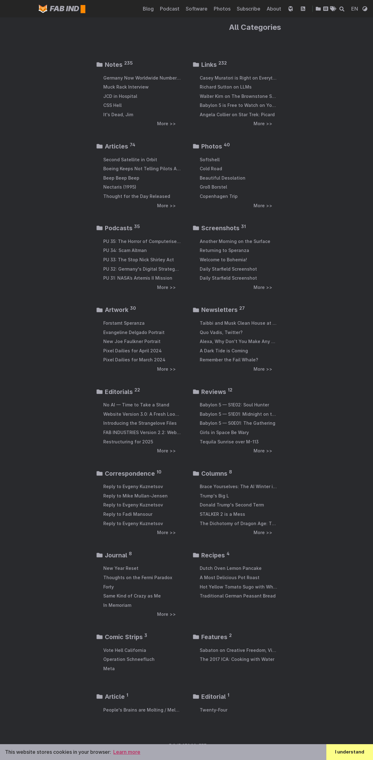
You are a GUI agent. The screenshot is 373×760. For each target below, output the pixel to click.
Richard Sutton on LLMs (226, 86)
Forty (108, 586)
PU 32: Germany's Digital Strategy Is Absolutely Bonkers (142, 269)
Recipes (211, 555)
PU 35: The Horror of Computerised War (142, 241)
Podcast (170, 9)
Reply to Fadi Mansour (127, 514)
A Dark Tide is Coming (224, 350)
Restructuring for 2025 (128, 441)
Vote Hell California (124, 650)
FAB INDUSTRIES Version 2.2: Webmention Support (142, 432)
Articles (115, 146)
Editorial (210, 696)
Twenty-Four (213, 709)
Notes (114, 64)
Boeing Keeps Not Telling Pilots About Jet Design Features (142, 168)
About (274, 9)
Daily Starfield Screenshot (228, 269)
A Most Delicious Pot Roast (229, 577)
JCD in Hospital (120, 96)
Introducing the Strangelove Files (140, 423)
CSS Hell (112, 105)
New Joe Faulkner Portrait (132, 341)
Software (197, 9)
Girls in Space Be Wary (224, 432)
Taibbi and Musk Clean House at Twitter (238, 323)
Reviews (212, 392)
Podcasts (118, 228)
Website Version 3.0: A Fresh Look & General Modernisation (142, 414)
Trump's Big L (214, 495)
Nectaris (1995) (119, 187)
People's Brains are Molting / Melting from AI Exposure (142, 709)
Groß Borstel (213, 187)
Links (209, 64)
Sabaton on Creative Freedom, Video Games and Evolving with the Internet (238, 650)
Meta (109, 668)
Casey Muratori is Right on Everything (238, 77)
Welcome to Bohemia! (223, 259)
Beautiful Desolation (222, 178)
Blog (149, 9)
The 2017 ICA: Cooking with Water (237, 659)
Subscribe (249, 9)
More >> (166, 123)
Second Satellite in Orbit (130, 159)
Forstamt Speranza (124, 323)
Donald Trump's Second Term (232, 504)
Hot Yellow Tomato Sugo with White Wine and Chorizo (238, 586)
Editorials (118, 392)
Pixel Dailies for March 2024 (134, 359)
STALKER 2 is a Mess (222, 514)
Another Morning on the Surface (235, 241)
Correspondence (128, 473)
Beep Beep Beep (121, 178)
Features (212, 637)
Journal (114, 555)
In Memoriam (117, 605)
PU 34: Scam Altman (125, 250)
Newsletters (218, 310)
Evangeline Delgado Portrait (134, 332)
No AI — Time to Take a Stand (136, 404)
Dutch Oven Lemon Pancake (231, 568)
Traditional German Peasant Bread (238, 595)
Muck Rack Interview (126, 86)
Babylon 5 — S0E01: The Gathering (237, 423)
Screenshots (219, 228)
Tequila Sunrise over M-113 (229, 441)
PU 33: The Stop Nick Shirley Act (138, 259)
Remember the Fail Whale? (229, 359)
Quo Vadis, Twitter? (221, 332)
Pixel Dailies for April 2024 (132, 350)
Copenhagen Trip (219, 196)
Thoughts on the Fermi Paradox (137, 577)
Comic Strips (121, 637)
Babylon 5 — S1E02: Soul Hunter (234, 404)
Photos (223, 9)
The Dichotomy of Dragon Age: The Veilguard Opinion (238, 523)
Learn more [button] (126, 752)
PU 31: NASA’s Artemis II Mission (137, 278)
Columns (212, 473)
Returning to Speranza (224, 250)
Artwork (116, 310)
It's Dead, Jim (118, 114)
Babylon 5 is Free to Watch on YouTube (238, 105)
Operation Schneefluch (129, 659)
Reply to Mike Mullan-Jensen (135, 495)
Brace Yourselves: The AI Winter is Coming (238, 486)
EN (355, 9)
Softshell (210, 159)
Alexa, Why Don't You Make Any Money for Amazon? (238, 341)
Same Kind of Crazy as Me (132, 595)
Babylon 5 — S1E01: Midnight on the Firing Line (238, 414)
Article (112, 696)
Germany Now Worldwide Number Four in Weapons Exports (142, 77)
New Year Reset (120, 568)
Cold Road (211, 168)
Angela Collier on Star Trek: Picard (237, 114)
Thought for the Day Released (136, 196)
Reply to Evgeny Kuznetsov (133, 486)
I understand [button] (349, 751)
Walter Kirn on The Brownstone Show (238, 96)
